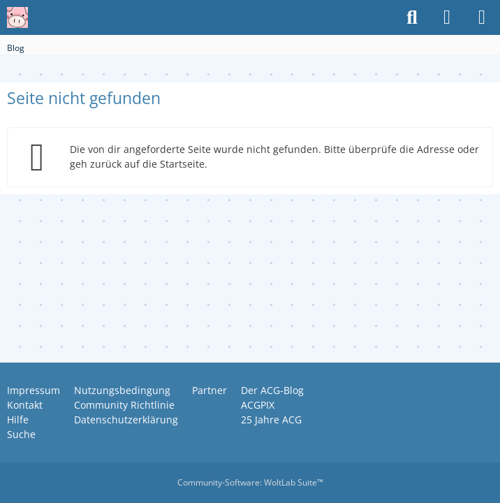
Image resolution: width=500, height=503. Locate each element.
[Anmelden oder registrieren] (447, 17)
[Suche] (412, 17)
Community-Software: (250, 482)
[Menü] (482, 17)
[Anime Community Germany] (17, 17)
